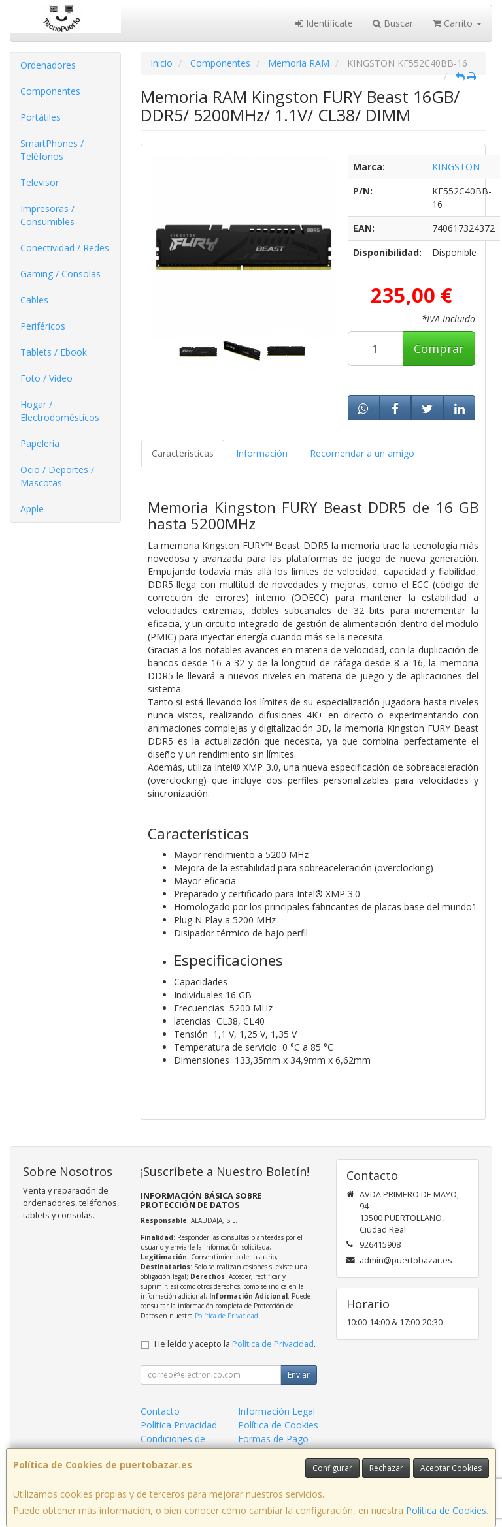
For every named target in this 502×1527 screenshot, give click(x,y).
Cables (34, 300)
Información (262, 453)
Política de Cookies (446, 1510)
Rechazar (386, 1467)
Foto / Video (46, 378)
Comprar (439, 348)
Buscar (393, 23)
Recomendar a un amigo (362, 453)
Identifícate (324, 23)
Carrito (457, 23)
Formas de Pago (273, 1438)
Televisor (39, 182)
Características (183, 453)
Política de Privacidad (226, 1315)
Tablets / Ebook (53, 352)
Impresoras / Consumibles (47, 215)
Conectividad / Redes (64, 247)
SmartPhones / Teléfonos (52, 149)
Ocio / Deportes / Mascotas (57, 476)
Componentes (50, 91)
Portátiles (40, 117)
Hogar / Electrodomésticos (59, 411)
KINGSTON (456, 167)
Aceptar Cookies (451, 1467)
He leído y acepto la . (235, 1344)
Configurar (332, 1467)
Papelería (39, 443)
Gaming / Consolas (60, 274)
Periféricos (42, 326)
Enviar (299, 1374)
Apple (32, 508)
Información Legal (276, 1411)
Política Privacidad (179, 1425)
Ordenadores (48, 65)
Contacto (160, 1411)
